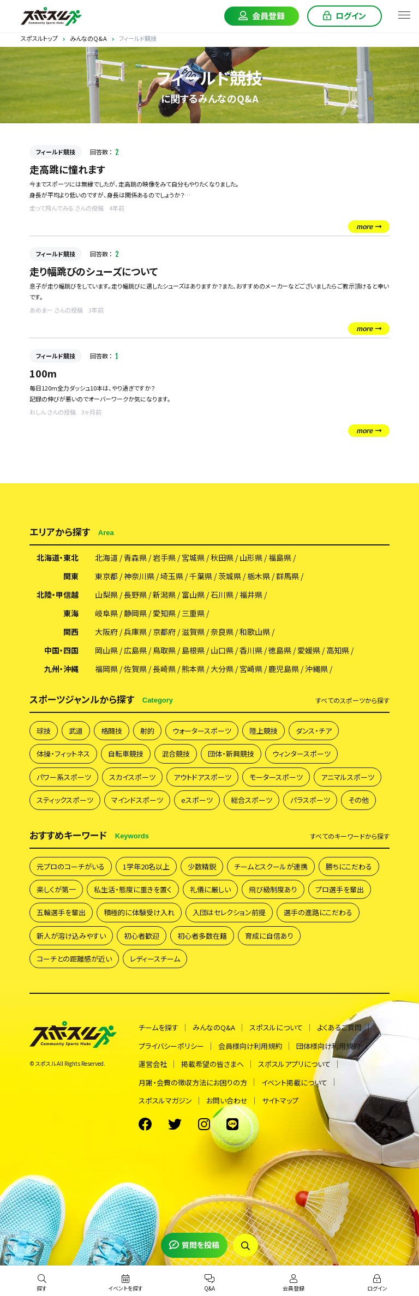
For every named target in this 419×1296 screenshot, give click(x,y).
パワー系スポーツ (64, 777)
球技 (44, 730)
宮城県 (193, 557)
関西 (71, 631)
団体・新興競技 (231, 753)
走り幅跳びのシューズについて (93, 271)
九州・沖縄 (61, 669)
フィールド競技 (55, 151)
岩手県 (164, 557)
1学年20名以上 (146, 866)
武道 (76, 730)
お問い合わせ (227, 1100)
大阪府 (106, 631)
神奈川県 (139, 576)
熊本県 (193, 669)
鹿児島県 (283, 669)
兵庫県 (135, 631)
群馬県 (287, 576)
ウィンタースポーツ (301, 753)
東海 (71, 613)
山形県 (251, 557)
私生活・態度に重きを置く (133, 889)
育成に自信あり (269, 936)
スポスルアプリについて (294, 1064)
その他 (358, 800)
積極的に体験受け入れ (139, 912)
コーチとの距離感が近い (74, 958)
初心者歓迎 (141, 936)
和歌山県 (255, 631)
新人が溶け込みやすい (71, 936)
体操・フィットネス (63, 753)
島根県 (193, 650)
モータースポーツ (276, 777)
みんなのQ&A (214, 1027)
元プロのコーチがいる (71, 866)
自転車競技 (125, 753)
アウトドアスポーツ (202, 777)
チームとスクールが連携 (271, 866)
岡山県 (106, 650)
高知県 (337, 650)
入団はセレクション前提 (229, 912)
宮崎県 (251, 669)
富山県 (193, 594)
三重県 (193, 613)
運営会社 (153, 1064)
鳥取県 (164, 650)
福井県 (251, 594)
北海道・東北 (58, 557)
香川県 (251, 650)
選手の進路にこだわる (318, 912)
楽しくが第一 (56, 889)
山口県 (222, 650)
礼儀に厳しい (210, 889)
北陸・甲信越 (58, 594)
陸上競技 (263, 730)
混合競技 (175, 753)
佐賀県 (135, 669)
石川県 (222, 594)
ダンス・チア (314, 730)
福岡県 (106, 669)
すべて (352, 700)
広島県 (135, 650)
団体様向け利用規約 (328, 1046)
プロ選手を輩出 (339, 889)
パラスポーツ (310, 800)
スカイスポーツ (132, 777)
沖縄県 (316, 669)
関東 (71, 576)
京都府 (164, 631)
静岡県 (135, 613)
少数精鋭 (202, 866)
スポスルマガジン (165, 1100)
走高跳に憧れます (67, 169)
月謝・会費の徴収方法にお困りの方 (193, 1082)
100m (43, 373)
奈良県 (222, 631)
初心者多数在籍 (202, 936)
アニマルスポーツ (347, 777)
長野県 (135, 594)
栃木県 (258, 576)
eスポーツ (197, 800)
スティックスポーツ (65, 800)
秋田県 (222, 557)
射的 (147, 730)
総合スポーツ (251, 800)
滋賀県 (193, 631)
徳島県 (279, 650)
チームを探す (158, 1027)
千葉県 (200, 576)
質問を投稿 (194, 1244)
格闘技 (111, 730)
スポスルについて (276, 1027)
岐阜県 (106, 613)
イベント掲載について (294, 1082)
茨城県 (229, 576)
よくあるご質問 (339, 1027)
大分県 (222, 669)
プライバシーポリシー (171, 1046)
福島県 (279, 557)
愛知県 (164, 613)
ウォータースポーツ (201, 730)
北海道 (106, 557)
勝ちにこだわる (349, 866)
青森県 (135, 557)
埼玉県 (171, 576)
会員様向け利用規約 (250, 1046)
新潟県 (164, 594)
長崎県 (164, 669)
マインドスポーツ (137, 800)
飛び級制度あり (273, 889)
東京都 (106, 576)
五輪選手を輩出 (61, 912)
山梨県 (106, 594)
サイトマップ (280, 1100)
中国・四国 (61, 650)
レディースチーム (155, 958)
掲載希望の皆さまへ (212, 1064)
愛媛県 (308, 650)
